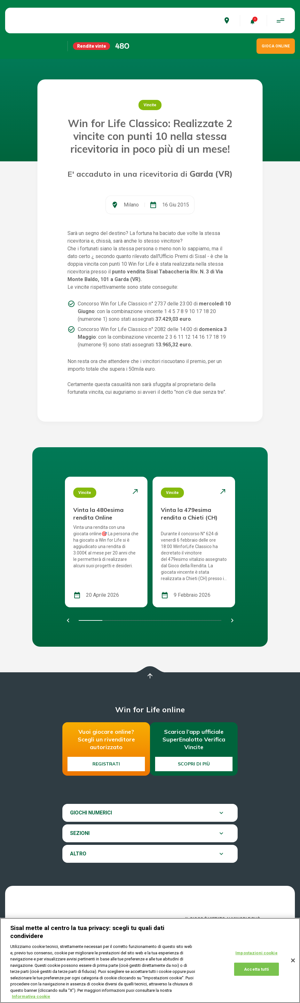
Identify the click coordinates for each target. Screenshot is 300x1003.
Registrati (106, 764)
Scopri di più (194, 764)
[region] (150, 960)
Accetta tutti (256, 969)
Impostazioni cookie (256, 952)
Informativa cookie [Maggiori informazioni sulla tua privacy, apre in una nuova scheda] (31, 996)
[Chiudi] (293, 960)
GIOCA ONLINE (276, 46)
